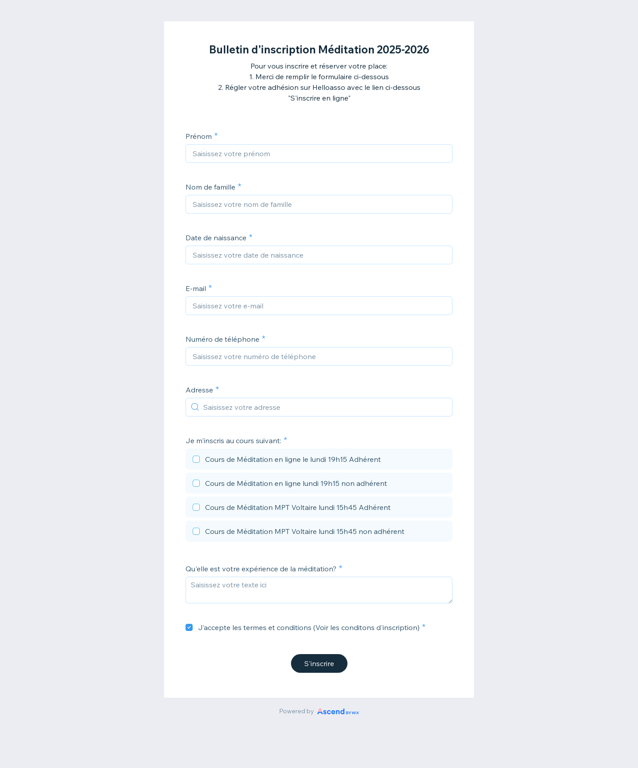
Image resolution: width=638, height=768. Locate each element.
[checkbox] (319, 461)
